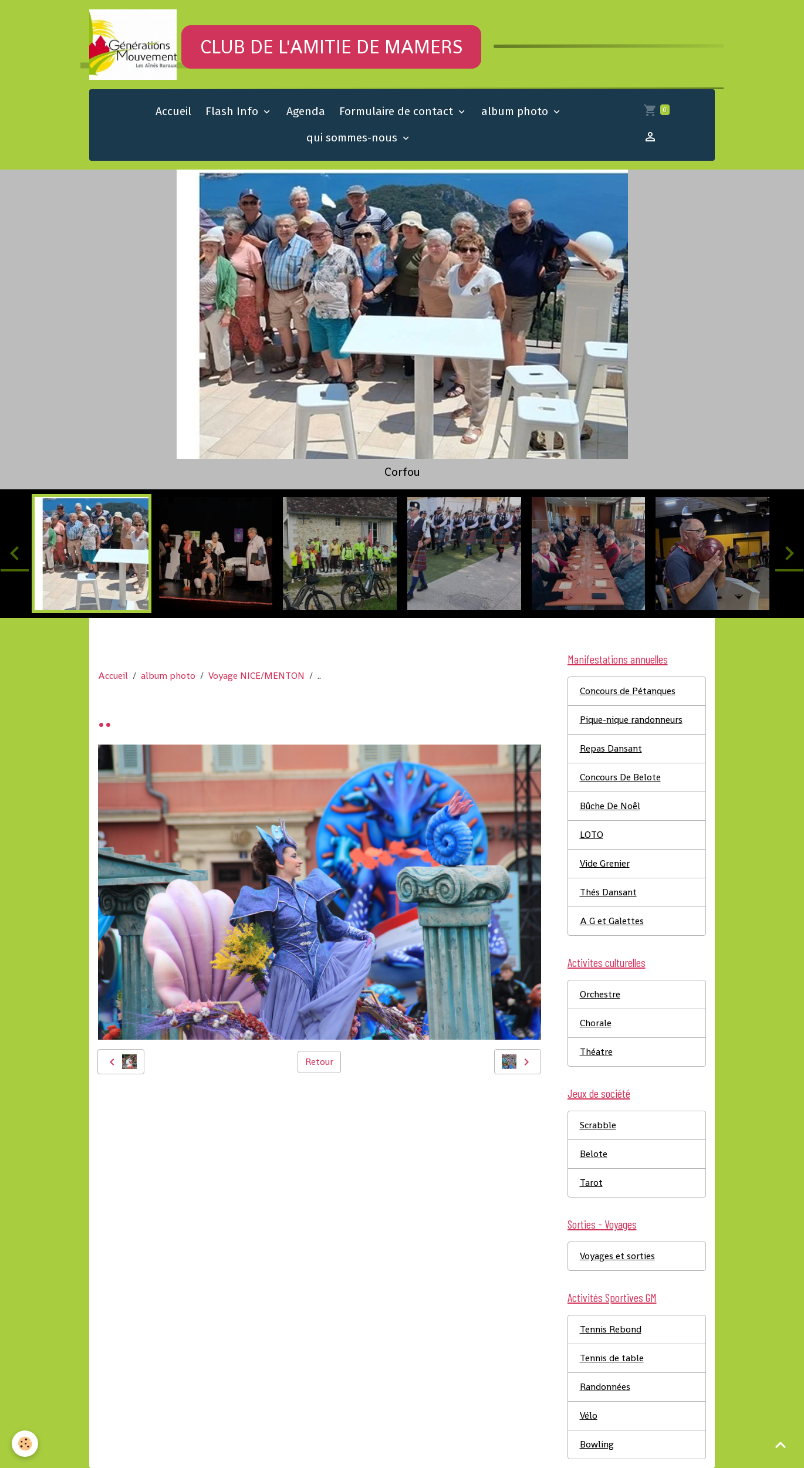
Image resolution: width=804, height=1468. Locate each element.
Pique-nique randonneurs (631, 719)
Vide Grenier (605, 863)
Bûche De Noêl (610, 806)
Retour (319, 1062)
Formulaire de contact (397, 111)
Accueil (173, 111)
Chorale (596, 1023)
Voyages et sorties (617, 1256)
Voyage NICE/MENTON (256, 675)
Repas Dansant (611, 748)
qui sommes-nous (353, 137)
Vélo (588, 1415)
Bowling (597, 1444)
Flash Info (233, 111)
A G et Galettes (612, 921)
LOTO (591, 834)
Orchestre (600, 994)
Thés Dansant (608, 892)
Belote (593, 1154)
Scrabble (598, 1125)
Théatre (596, 1052)
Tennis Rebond (610, 1329)
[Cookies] (25, 1443)
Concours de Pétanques (627, 691)
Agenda (305, 111)
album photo (516, 111)
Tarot (591, 1182)
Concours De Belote (620, 777)
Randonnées (605, 1387)
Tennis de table (612, 1358)
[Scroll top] (780, 1444)
